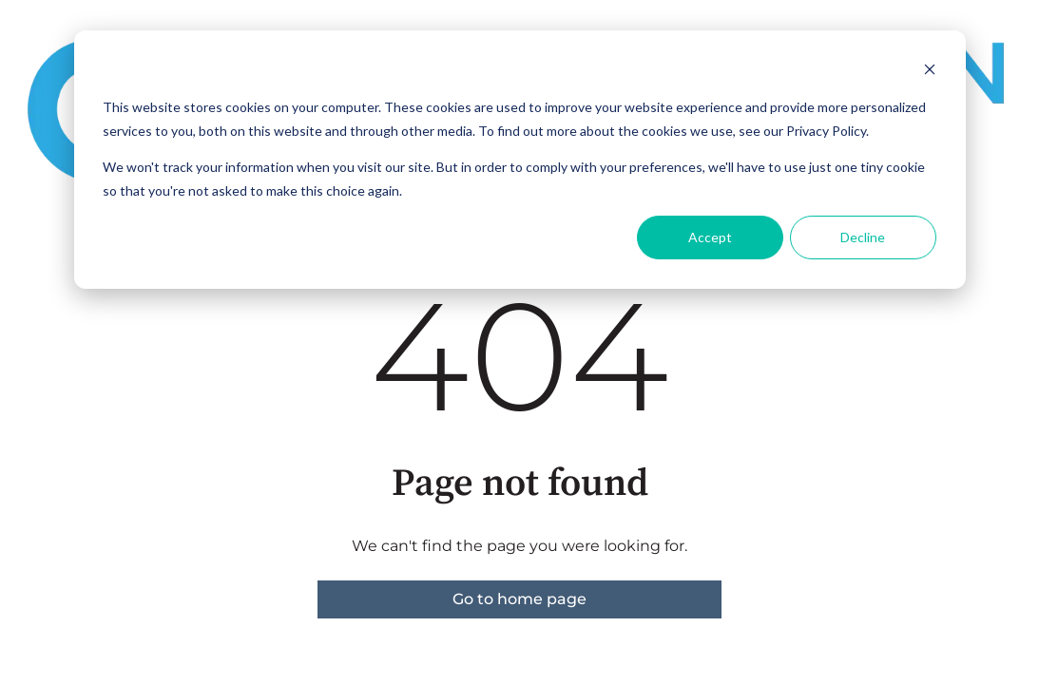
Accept (710, 237)
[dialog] (520, 159)
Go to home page (519, 599)
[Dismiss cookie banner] (929, 72)
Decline (862, 237)
